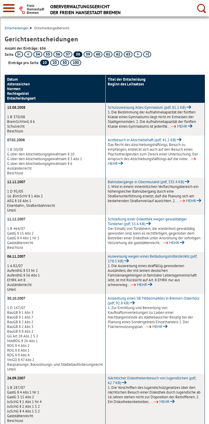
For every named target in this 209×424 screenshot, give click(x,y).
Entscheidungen (18, 28)
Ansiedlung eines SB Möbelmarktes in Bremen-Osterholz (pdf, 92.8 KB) (154, 301)
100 (76, 62)
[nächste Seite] (138, 54)
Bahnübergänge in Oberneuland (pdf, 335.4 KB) (146, 181)
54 (38, 54)
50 (65, 62)
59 (88, 54)
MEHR (179, 126)
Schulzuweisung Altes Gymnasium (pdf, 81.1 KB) (147, 107)
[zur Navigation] (9, 8)
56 (58, 54)
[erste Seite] (19, 54)
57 (68, 54)
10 (45, 62)
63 (128, 54)
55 (48, 54)
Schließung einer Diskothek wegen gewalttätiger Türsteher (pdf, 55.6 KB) (147, 221)
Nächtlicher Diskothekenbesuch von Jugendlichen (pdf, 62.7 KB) (152, 380)
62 (118, 54)
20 (55, 62)
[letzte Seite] (147, 54)
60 (98, 54)
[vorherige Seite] (28, 54)
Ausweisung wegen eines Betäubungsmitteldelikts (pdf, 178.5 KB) (152, 259)
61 (108, 54)
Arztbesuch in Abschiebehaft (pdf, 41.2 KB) (142, 139)
